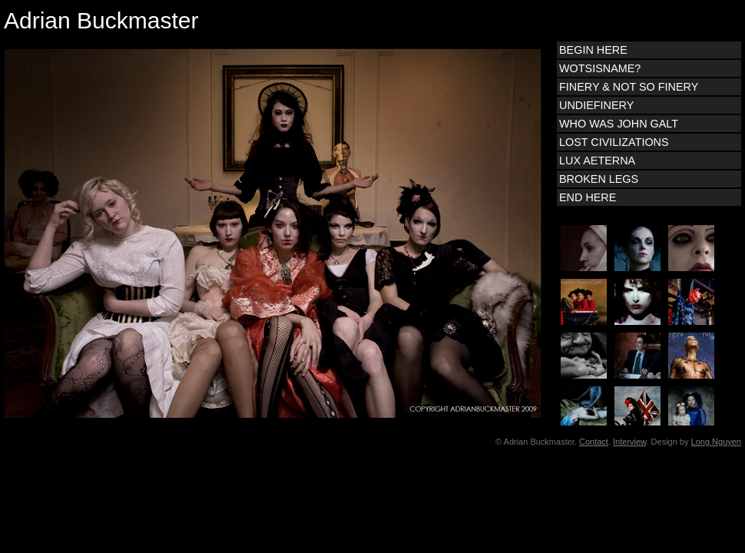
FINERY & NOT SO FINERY (628, 87)
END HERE (587, 197)
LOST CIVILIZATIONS (614, 142)
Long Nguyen (716, 441)
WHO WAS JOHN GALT (618, 124)
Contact (593, 441)
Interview (629, 441)
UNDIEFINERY (596, 105)
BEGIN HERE (593, 50)
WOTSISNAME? (600, 68)
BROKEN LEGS (598, 179)
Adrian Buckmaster (101, 20)
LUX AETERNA (597, 160)
